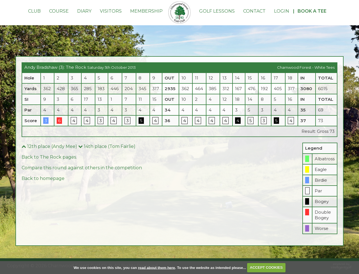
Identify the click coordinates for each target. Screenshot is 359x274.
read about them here (156, 267)
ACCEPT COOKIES (266, 267)
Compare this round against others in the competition (82, 167)
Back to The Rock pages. (49, 157)
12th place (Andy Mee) (49, 146)
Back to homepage (43, 178)
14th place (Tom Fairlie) (106, 146)
